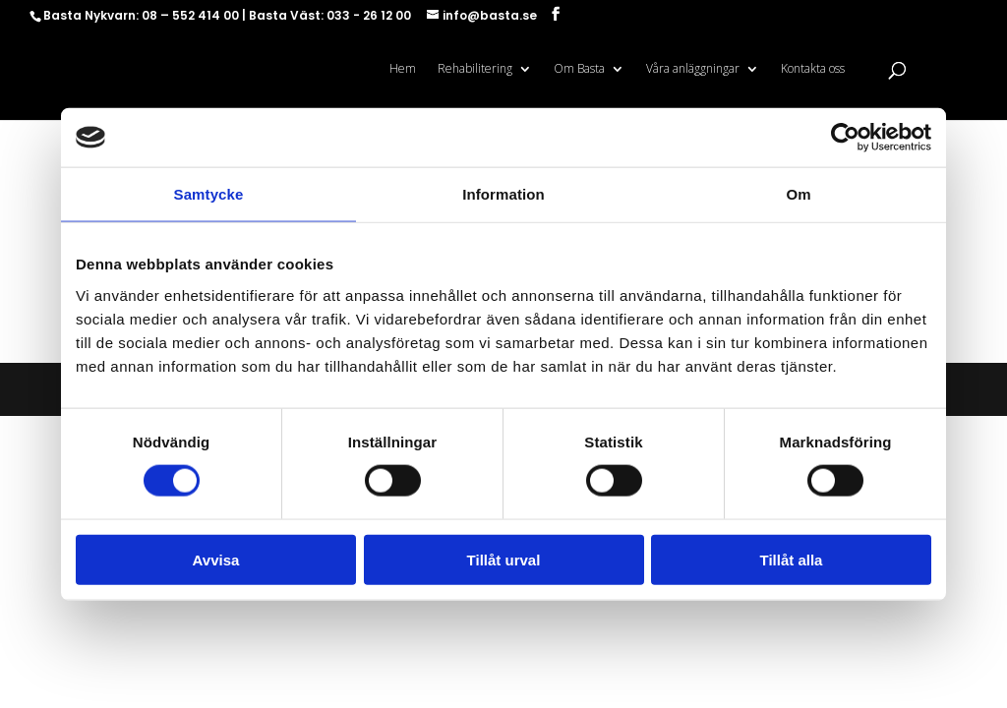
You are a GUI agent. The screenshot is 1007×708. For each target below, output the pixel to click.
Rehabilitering (475, 69)
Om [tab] (798, 194)
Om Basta (579, 69)
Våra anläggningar (693, 69)
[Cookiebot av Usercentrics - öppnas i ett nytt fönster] (845, 137)
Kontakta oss (813, 69)
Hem (402, 69)
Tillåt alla (791, 559)
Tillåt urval (504, 559)
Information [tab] (503, 194)
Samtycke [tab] (209, 194)
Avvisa (216, 559)
